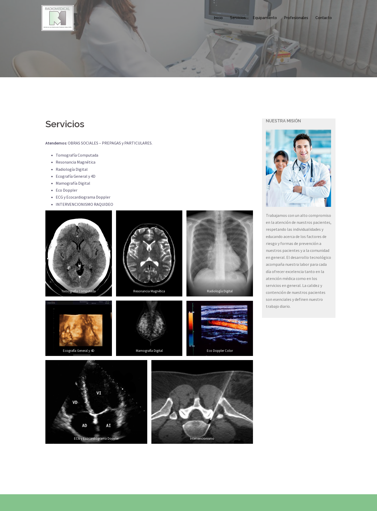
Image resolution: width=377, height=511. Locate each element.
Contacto (323, 18)
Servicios (238, 18)
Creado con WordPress (61, 502)
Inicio (218, 18)
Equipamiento (265, 18)
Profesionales (296, 18)
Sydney (101, 502)
